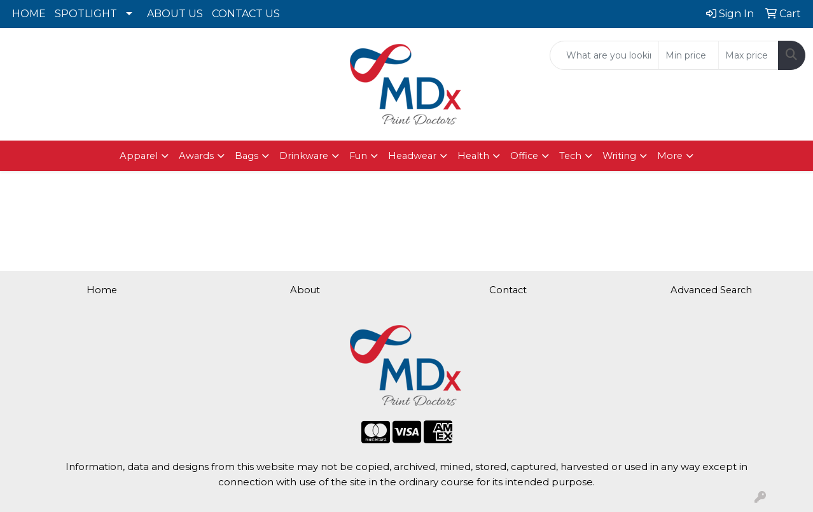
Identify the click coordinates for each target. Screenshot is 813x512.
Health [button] (473, 156)
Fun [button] (358, 156)
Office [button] (524, 156)
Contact (508, 290)
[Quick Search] (604, 55)
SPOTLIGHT (86, 14)
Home (102, 290)
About (305, 290)
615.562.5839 (136, 48)
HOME (29, 14)
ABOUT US (175, 14)
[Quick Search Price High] (748, 55)
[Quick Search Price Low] (688, 55)
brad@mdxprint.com (136, 63)
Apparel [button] (139, 156)
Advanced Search (711, 290)
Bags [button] (246, 156)
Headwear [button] (412, 156)
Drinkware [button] (303, 156)
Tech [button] (570, 156)
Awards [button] (196, 156)
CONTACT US (246, 14)
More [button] (670, 156)
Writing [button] (619, 156)
